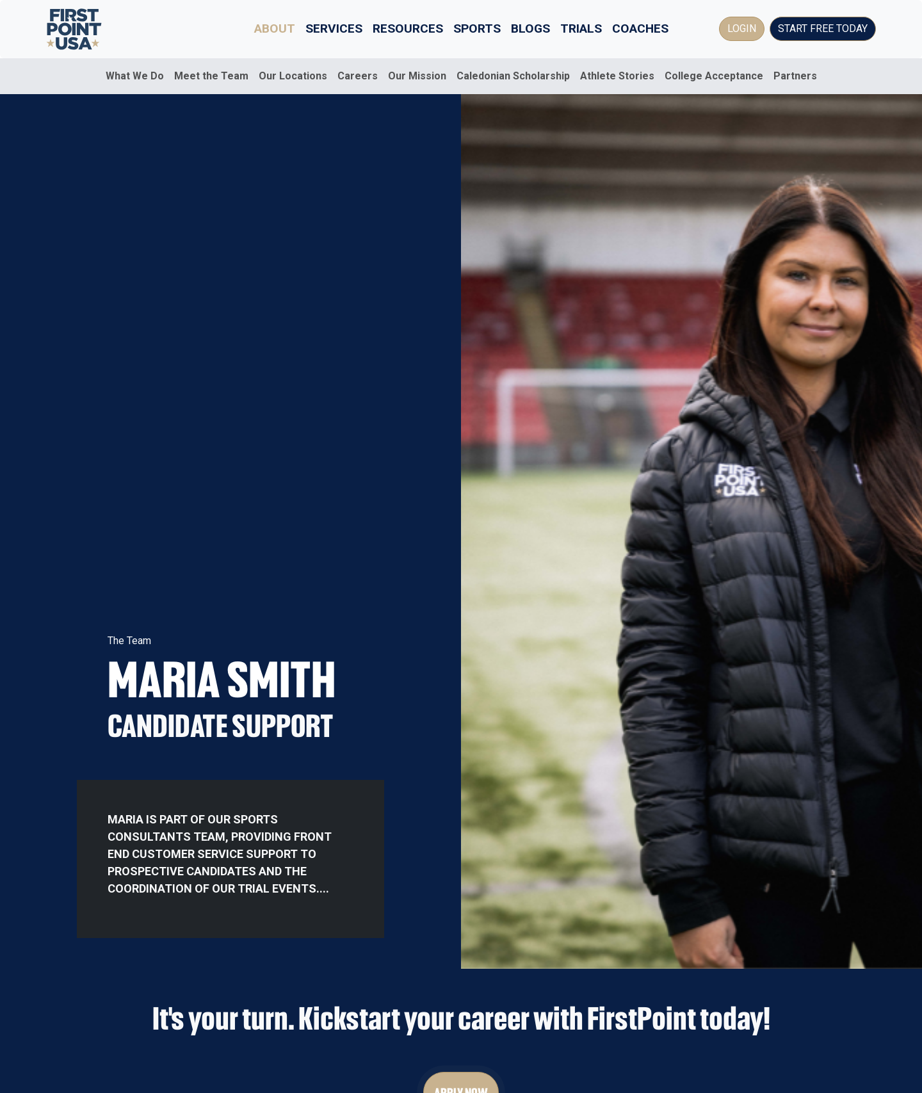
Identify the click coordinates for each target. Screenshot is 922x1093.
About (274, 28)
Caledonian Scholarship (513, 76)
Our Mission (417, 76)
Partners (795, 76)
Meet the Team (211, 76)
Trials (581, 28)
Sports (477, 28)
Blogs (530, 28)
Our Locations (293, 76)
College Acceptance (714, 76)
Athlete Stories (617, 76)
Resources (408, 28)
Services (333, 28)
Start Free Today (823, 28)
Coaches (640, 28)
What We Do (135, 76)
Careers (357, 76)
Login (741, 28)
